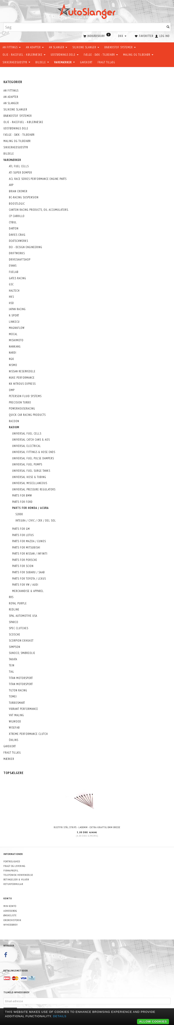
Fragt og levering (14, 865)
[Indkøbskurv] (96, 36)
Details (60, 1016)
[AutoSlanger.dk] (87, 10)
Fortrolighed (11, 861)
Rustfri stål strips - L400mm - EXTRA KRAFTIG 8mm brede (87, 827)
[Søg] (168, 27)
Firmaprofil (10, 870)
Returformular (13, 883)
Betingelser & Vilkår (16, 879)
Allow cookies (153, 1021)
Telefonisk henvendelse (18, 874)
